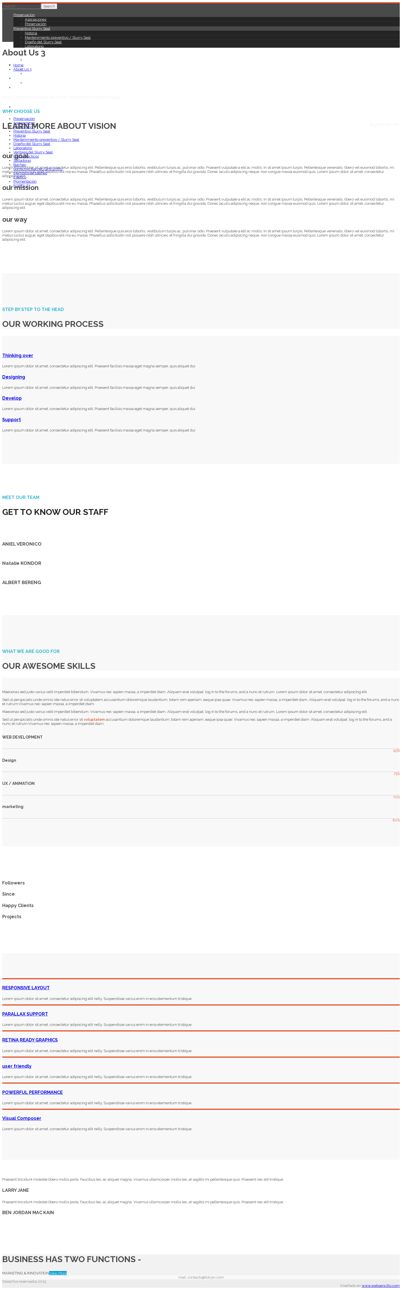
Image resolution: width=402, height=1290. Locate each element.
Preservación (24, 15)
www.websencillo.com (381, 1286)
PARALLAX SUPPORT (25, 1014)
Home (18, 65)
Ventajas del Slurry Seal (33, 152)
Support (11, 419)
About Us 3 (22, 69)
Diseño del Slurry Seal (43, 42)
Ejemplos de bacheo (42, 73)
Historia (31, 33)
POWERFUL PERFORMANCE (32, 1092)
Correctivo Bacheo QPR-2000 (49, 69)
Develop (12, 398)
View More (58, 1273)
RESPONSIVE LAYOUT (26, 987)
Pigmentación (36, 83)
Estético (19, 78)
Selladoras (33, 60)
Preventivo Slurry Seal (31, 28)
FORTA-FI (21, 87)
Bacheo (19, 165)
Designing (13, 377)
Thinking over (17, 355)
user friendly (17, 1066)
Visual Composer (21, 1118)
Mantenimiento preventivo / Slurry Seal (58, 37)
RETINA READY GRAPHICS (30, 1040)
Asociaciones (35, 19)
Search (49, 6)
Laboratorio (34, 46)
